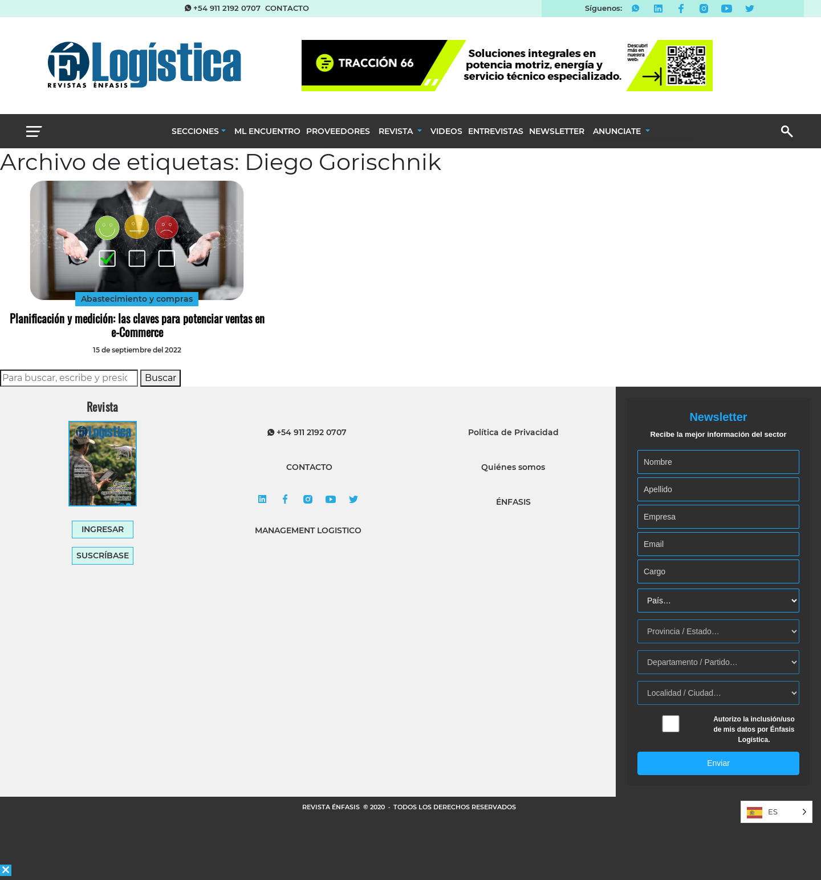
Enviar (718, 763)
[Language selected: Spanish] (776, 812)
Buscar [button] (160, 377)
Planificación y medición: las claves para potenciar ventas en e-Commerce (137, 325)
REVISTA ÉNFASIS (331, 807)
